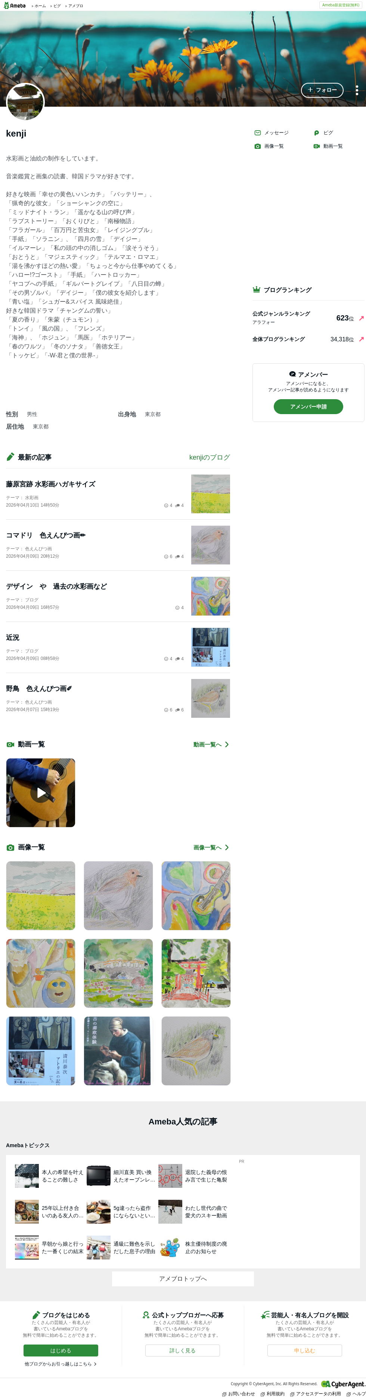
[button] (322, 90)
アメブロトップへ (183, 1279)
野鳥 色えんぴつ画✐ (39, 688)
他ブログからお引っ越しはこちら (58, 1364)
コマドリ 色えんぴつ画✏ (46, 535)
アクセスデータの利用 (315, 1393)
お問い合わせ (238, 1393)
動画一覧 (328, 146)
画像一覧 (269, 146)
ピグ (323, 133)
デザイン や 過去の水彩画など (56, 586)
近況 (12, 637)
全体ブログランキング (278, 339)
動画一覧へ (211, 744)
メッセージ (271, 133)
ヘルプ (356, 1393)
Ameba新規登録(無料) (340, 4)
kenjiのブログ (209, 457)
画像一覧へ (211, 847)
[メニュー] (357, 91)
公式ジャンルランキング (281, 314)
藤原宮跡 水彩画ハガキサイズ (50, 484)
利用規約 (273, 1393)
